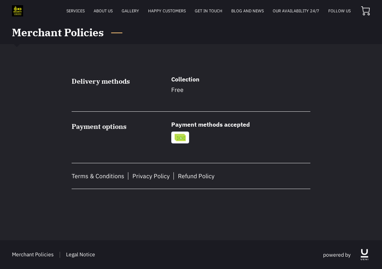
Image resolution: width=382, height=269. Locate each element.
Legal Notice (80, 254)
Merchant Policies (33, 254)
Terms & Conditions (98, 176)
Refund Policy (196, 176)
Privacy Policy (151, 176)
